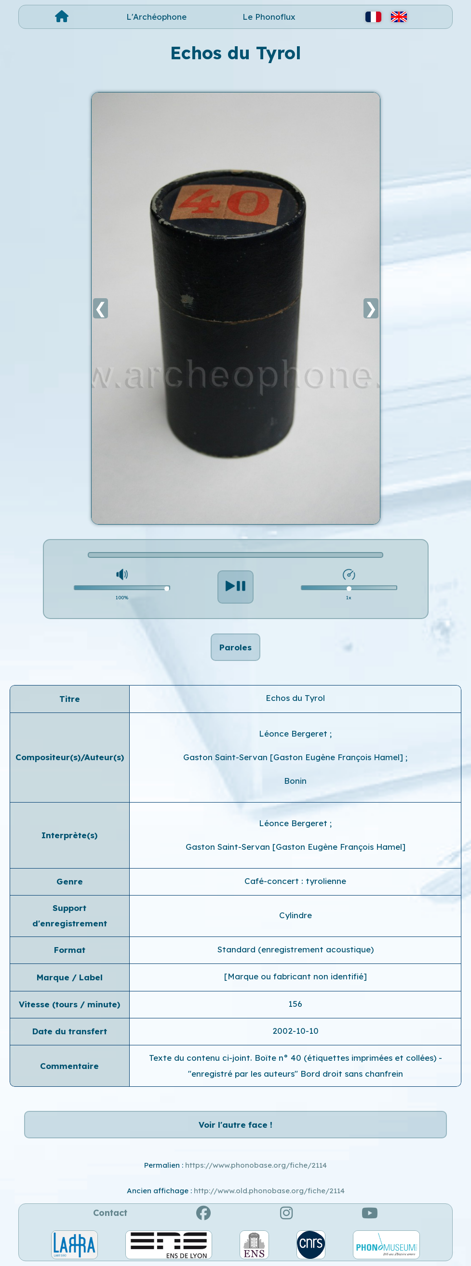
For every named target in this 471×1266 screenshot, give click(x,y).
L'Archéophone (156, 17)
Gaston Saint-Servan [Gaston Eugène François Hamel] (294, 757)
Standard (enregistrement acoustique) (295, 949)
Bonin (295, 781)
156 (295, 1004)
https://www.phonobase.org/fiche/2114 (256, 1165)
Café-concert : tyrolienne (295, 881)
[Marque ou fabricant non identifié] (295, 976)
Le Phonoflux (269, 17)
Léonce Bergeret (294, 733)
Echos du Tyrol (295, 698)
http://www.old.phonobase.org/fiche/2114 (269, 1190)
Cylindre (295, 915)
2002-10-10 (295, 1031)
